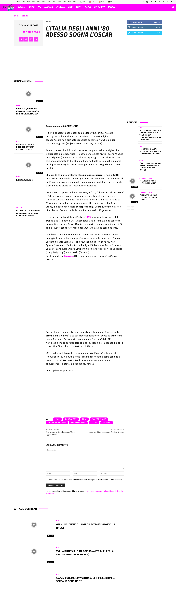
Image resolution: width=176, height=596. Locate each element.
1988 (64, 2)
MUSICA (48, 7)
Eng (91, 2)
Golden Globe (99, 419)
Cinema (25, 15)
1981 (28, 2)
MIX (70, 7)
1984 (43, 2)
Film (17, 141)
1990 (74, 2)
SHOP (31, 7)
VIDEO (111, 7)
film (84, 419)
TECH (78, 7)
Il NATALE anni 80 (24, 180)
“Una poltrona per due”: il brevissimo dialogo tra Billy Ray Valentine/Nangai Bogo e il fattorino (150, 135)
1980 (23, 2)
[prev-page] (128, 208)
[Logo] (9, 7)
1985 (49, 2)
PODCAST (99, 7)
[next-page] (132, 208)
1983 (38, 2)
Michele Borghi (31, 32)
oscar (94, 422)
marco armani (78, 422)
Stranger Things (145, 178)
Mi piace (157, 22)
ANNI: (18, 2)
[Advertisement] (144, 77)
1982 (33, 2)
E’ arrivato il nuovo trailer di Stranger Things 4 (148, 197)
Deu (110, 2)
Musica (19, 207)
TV (39, 7)
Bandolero (70, 419)
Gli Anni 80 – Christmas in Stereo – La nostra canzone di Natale (28, 213)
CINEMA (60, 7)
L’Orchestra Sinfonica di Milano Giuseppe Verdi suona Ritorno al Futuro (150, 166)
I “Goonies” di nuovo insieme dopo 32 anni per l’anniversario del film (150, 151)
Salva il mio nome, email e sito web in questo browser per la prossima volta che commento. (85, 480)
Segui (158, 27)
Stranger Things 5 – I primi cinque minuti (148, 182)
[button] (173, 7)
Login (21, 7)
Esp (101, 2)
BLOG (88, 7)
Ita (83, 2)
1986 (54, 2)
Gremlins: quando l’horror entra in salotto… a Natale (25, 147)
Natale (18, 105)
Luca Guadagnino (57, 422)
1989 (69, 2)
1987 (59, 2)
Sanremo (69, 256)
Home (16, 15)
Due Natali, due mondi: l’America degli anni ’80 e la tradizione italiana (28, 111)
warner (106, 422)
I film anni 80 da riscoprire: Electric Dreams (105, 432)
